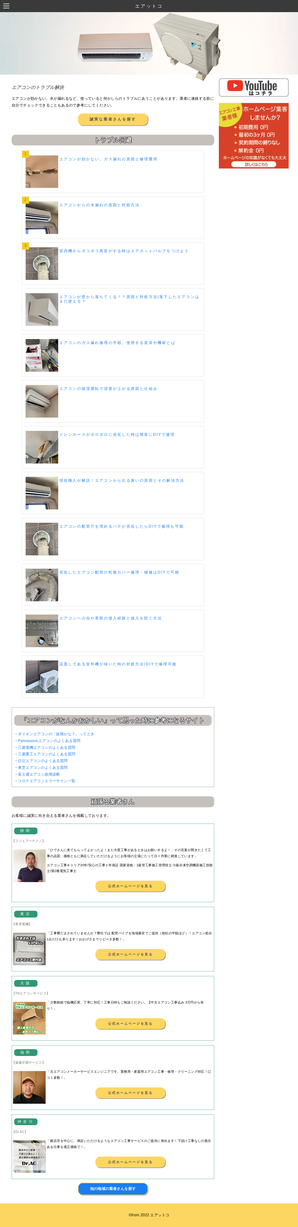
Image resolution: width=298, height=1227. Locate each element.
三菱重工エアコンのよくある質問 (46, 754)
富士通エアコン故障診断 (39, 774)
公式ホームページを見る (130, 886)
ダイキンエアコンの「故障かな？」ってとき (56, 734)
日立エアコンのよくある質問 (43, 761)
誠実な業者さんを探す (113, 119)
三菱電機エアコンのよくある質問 (46, 747)
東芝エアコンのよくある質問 (43, 768)
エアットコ (149, 6)
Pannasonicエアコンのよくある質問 (49, 741)
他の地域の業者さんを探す (113, 1189)
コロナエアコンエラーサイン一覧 (46, 781)
